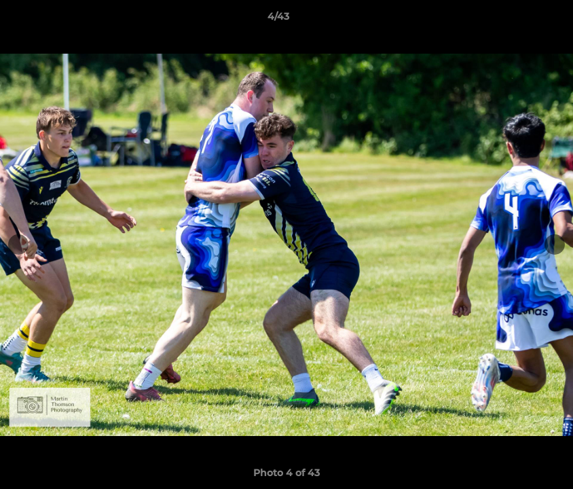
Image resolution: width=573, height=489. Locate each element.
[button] (516, 20)
